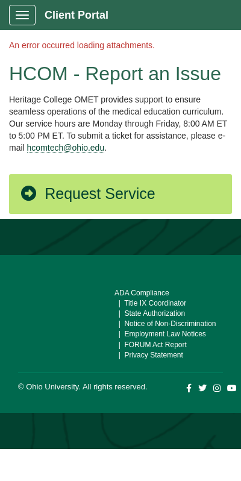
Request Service (87, 193)
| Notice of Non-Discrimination (165, 323)
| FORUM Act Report (150, 345)
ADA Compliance (141, 293)
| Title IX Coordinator (150, 303)
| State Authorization (149, 313)
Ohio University (52, 386)
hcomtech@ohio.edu (66, 147)
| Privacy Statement (148, 355)
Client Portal (76, 15)
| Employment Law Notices (160, 334)
